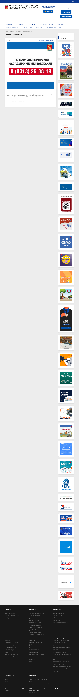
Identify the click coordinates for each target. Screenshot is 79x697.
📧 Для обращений (66, 16)
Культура (31, 644)
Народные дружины (51, 27)
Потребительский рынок (10, 647)
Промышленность (9, 644)
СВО (60, 27)
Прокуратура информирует (35, 632)
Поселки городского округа (35, 625)
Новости (62, 35)
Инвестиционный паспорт (58, 644)
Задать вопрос (55, 671)
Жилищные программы (34, 649)
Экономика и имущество (46, 24)
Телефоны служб (56, 620)
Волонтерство (32, 659)
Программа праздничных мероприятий (38, 679)
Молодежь (31, 645)
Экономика (7, 640)
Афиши (6, 679)
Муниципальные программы (11, 656)
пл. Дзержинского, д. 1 (66, 8)
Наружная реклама (9, 649)
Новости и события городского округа (13, 612)
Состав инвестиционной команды (60, 668)
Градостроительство (57, 615)
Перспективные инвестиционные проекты (61, 661)
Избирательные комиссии (35, 615)
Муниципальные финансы (35, 618)
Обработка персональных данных (36, 634)
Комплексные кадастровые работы (60, 622)
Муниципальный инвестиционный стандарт (62, 666)
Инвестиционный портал (12, 27)
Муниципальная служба (34, 630)
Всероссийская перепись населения (37, 654)
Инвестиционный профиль (58, 642)
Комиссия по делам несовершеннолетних (38, 656)
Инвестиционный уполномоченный (60, 640)
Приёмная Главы (66, 12)
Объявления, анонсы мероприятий (24, 31)
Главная (6, 31)
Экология (54, 618)
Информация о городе (10, 613)
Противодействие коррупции (35, 627)
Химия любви (39, 27)
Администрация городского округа (36, 613)
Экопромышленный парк (58, 664)
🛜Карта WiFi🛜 (48, 11)
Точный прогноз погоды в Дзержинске (48, 6)
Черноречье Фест (27, 27)
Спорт (30, 647)
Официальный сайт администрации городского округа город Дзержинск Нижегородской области (21, 7)
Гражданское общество (34, 652)
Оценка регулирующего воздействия (37, 629)
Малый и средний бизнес (10, 645)
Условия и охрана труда (34, 657)
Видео (6, 681)
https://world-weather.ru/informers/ (48, 7)
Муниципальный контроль (35, 622)
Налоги (6, 652)
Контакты (7, 690)
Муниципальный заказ (10, 650)
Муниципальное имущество (11, 654)
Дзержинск (9, 24)
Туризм (30, 661)
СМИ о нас (7, 683)
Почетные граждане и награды (12, 615)
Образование (32, 640)
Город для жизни (61, 24)
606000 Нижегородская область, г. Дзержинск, (66, 6)
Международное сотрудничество (12, 617)
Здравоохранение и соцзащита (36, 642)
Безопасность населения (34, 650)
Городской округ (20, 24)
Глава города (32, 612)
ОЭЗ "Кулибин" (55, 645)
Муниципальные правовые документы (37, 617)
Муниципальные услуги (34, 620)
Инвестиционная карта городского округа (61, 662)
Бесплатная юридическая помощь (12, 657)
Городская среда (32, 24)
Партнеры (7, 684)
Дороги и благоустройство (58, 613)
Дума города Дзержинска (34, 624)
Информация (12, 31)
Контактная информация (58, 669)
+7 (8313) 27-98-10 (33, 692)
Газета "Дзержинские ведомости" (12, 618)
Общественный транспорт (58, 617)
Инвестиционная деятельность (12, 642)
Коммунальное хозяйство (58, 612)
